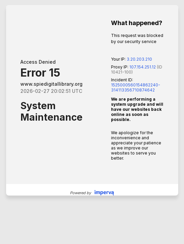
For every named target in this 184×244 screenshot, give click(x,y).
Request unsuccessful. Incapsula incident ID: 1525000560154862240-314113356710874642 (92, 122)
